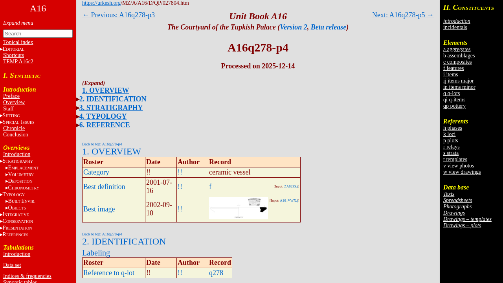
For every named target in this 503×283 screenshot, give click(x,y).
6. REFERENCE (104, 125)
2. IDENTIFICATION (113, 99)
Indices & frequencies (27, 276)
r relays (451, 147)
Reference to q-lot (108, 273)
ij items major (458, 81)
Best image (99, 209)
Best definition (104, 187)
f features (453, 68)
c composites (457, 62)
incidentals (455, 27)
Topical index (18, 42)
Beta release (328, 27)
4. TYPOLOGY (103, 116)
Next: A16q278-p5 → (403, 15)
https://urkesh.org (101, 3)
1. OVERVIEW (105, 90)
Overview (14, 102)
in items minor (459, 87)
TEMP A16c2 (18, 61)
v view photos (458, 166)
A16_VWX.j (289, 200)
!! (180, 172)
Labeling (96, 252)
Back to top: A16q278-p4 (102, 144)
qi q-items (454, 100)
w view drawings (462, 172)
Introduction (16, 154)
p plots (450, 140)
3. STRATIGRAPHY (111, 108)
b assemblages (459, 56)
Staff (8, 109)
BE (21, 201)
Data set (12, 265)
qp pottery (454, 106)
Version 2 (293, 27)
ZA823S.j (291, 186)
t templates (455, 159)
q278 (216, 273)
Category (96, 172)
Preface (11, 96)
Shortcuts (13, 55)
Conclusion (15, 135)
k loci (449, 134)
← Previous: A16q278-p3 (118, 15)
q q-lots (451, 93)
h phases (452, 128)
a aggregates (457, 49)
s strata (451, 153)
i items (450, 74)
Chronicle (14, 128)
